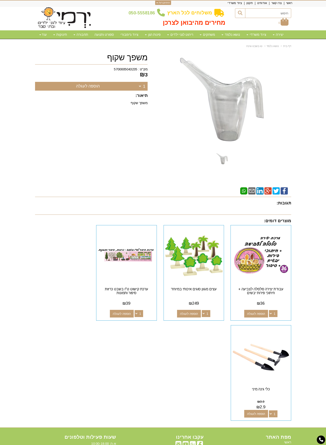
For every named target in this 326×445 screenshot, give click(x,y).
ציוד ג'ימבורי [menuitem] (129, 34)
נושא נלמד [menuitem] (231, 34)
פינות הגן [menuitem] (153, 34)
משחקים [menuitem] (207, 34)
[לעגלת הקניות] (283, 23)
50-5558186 (143, 12)
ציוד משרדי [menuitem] (235, 3)
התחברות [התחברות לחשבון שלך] (163, 2)
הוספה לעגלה (88, 86)
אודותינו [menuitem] (262, 3)
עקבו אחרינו (190, 335)
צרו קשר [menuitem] (276, 3)
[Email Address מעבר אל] (178, 344)
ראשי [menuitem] (289, 3)
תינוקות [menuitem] (60, 34)
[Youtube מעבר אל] (186, 344)
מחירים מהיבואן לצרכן (194, 22)
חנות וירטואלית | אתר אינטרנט (134, 441)
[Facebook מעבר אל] (200, 344)
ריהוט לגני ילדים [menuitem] (180, 34)
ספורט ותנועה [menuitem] (104, 34)
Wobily (177, 441)
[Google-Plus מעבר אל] (193, 344)
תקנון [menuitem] (249, 3)
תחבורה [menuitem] (80, 34)
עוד (43, 34)
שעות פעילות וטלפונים (90, 335)
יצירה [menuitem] (278, 34)
